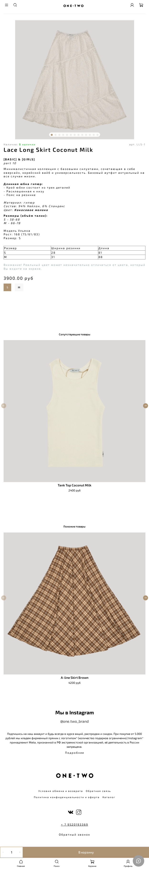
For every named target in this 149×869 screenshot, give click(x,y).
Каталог (109, 797)
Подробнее (74, 752)
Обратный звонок (74, 834)
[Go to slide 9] (82, 135)
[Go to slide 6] (71, 135)
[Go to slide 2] (56, 135)
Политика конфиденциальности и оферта (67, 797)
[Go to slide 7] (75, 135)
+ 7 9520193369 (74, 824)
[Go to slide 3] (59, 135)
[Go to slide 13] (97, 135)
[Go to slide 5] (67, 135)
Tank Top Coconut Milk (74, 485)
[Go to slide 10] (86, 135)
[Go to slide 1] (52, 135)
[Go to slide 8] (78, 135)
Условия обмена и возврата (60, 791)
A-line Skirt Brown (74, 677)
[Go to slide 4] (63, 135)
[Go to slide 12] (94, 135)
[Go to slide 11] (90, 135)
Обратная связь (98, 791)
